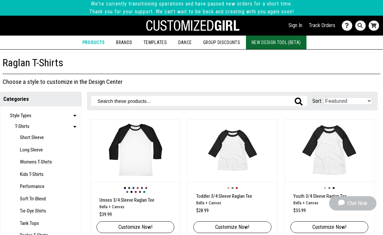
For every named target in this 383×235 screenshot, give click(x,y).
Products (93, 42)
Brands (124, 42)
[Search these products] (199, 101)
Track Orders (322, 25)
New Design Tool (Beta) (276, 42)
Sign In (295, 25)
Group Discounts (221, 42)
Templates (155, 42)
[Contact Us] (348, 26)
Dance (185, 42)
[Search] (362, 26)
